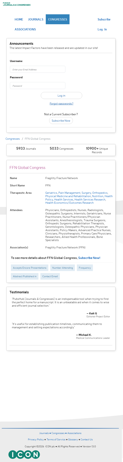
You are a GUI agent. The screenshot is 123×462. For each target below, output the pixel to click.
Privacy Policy (36, 439)
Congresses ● (59, 433)
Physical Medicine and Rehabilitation (68, 196)
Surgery (86, 192)
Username (16, 61)
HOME (19, 19)
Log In (102, 29)
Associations (74, 433)
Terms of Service (56, 439)
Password (16, 77)
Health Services (63, 199)
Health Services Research (89, 199)
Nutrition (97, 196)
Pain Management (69, 192)
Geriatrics (51, 192)
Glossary (73, 439)
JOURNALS (35, 19)
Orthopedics (100, 192)
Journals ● (45, 433)
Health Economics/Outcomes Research (69, 202)
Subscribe (104, 19)
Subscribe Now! (89, 258)
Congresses (13, 138)
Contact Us (87, 439)
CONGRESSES (57, 19)
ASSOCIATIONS (25, 29)
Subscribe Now (61, 120)
